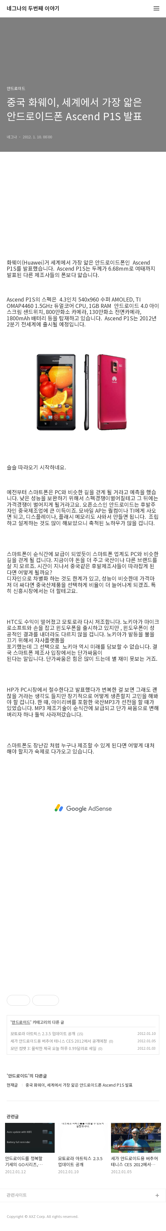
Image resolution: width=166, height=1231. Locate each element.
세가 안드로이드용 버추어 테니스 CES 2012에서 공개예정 (58, 1041)
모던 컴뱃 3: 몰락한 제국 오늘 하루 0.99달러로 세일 (53, 1048)
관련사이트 (17, 1195)
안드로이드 (21, 1022)
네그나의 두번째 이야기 (33, 8)
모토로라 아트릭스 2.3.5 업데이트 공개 (42, 1033)
